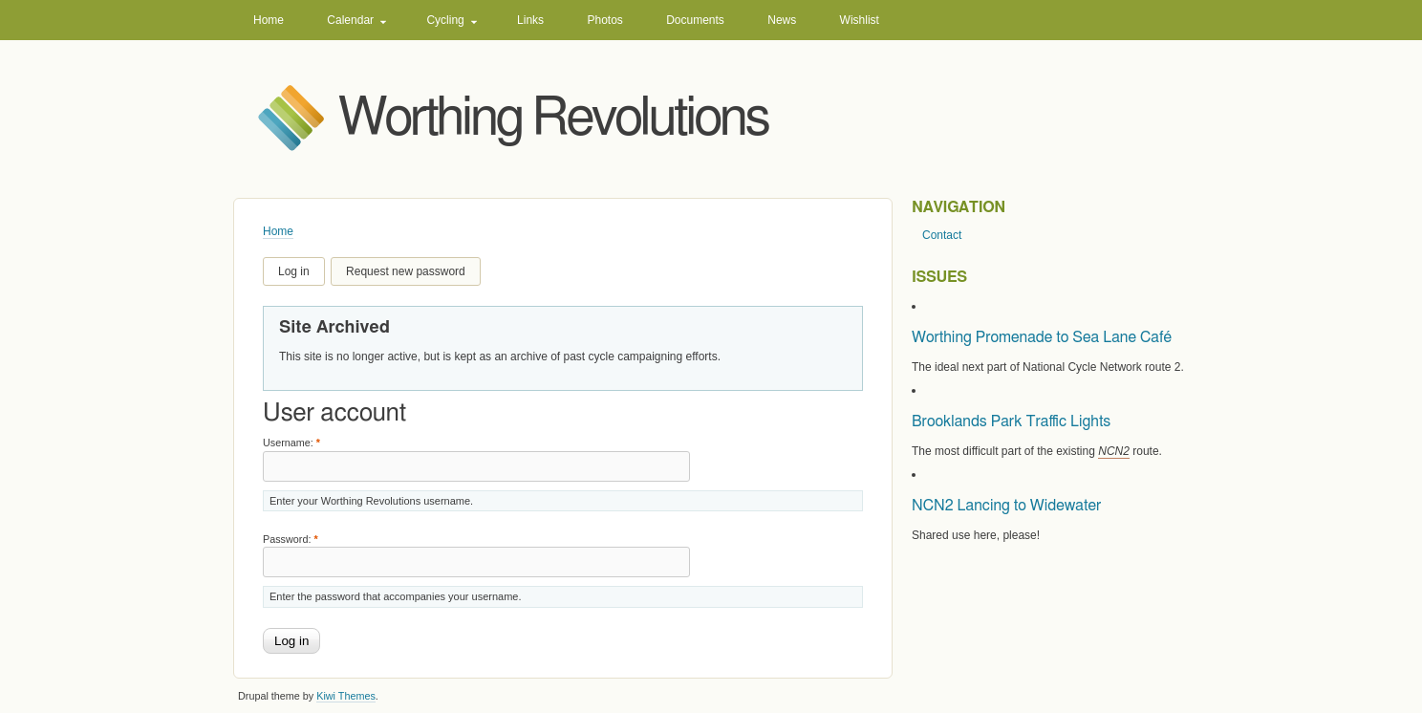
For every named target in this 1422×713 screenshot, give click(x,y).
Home (268, 20)
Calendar (350, 20)
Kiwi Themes (346, 696)
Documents (695, 20)
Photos (604, 20)
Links (530, 20)
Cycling (444, 20)
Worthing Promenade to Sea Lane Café (1042, 337)
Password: (290, 539)
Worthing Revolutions (553, 119)
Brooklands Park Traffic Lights (1011, 421)
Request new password (405, 271)
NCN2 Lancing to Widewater (1006, 505)
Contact (941, 235)
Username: (291, 442)
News (781, 20)
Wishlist (859, 20)
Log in (294, 271)
